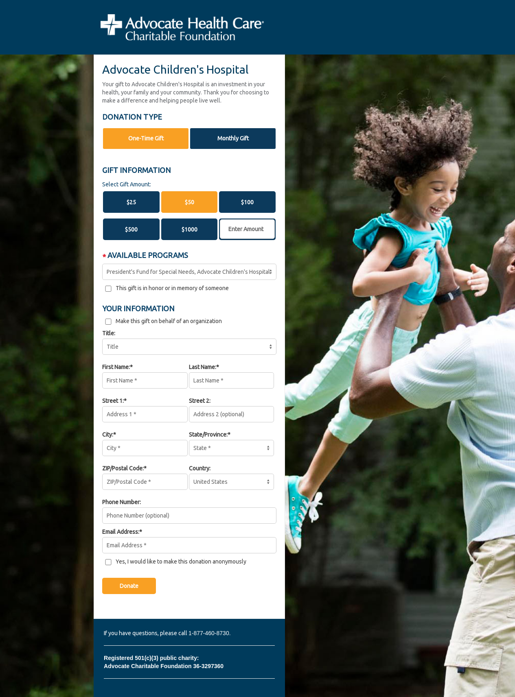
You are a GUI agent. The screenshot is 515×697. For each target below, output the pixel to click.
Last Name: (202, 367)
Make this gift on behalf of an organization (169, 321)
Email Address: (120, 532)
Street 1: (113, 401)
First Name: (116, 367)
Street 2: (199, 401)
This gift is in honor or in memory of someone (172, 288)
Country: (199, 468)
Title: (108, 333)
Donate (129, 586)
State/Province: (208, 434)
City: (107, 434)
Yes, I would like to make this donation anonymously (181, 561)
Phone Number (121, 502)
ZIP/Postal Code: (123, 468)
